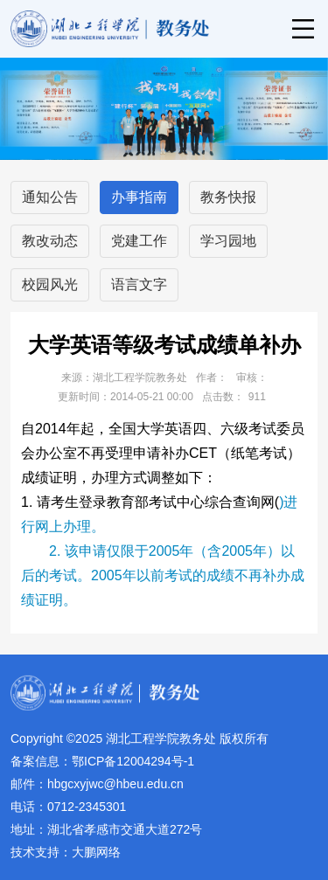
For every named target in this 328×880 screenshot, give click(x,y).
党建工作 (139, 240)
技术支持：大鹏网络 (65, 852)
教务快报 (228, 197)
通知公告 (50, 197)
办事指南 (139, 197)
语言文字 (139, 284)
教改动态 (50, 240)
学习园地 (228, 240)
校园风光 (50, 284)
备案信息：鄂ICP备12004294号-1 (102, 761)
